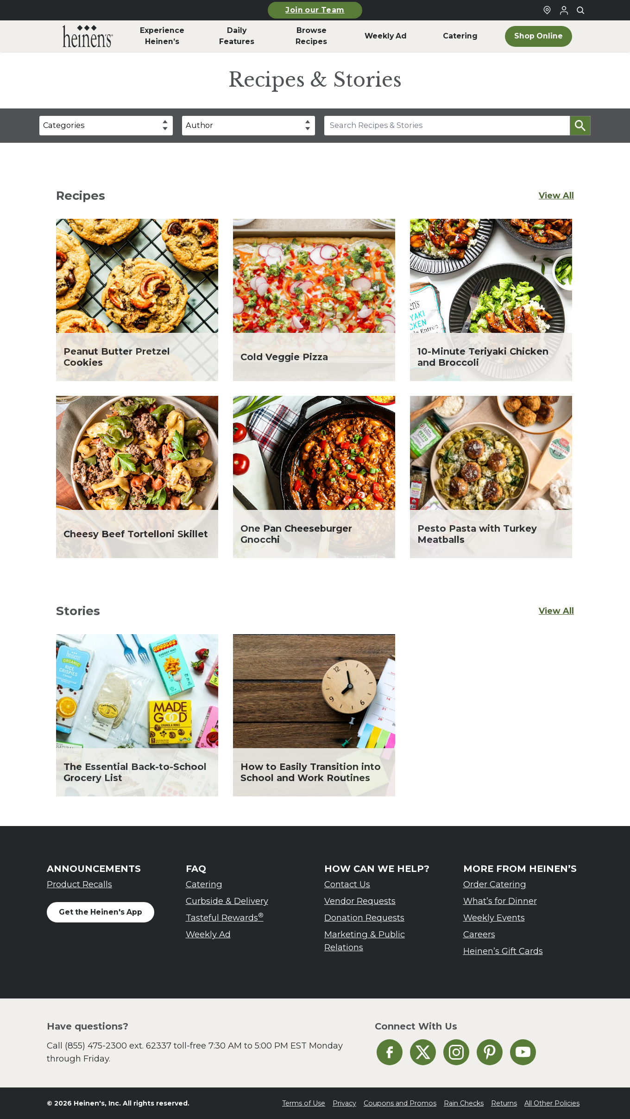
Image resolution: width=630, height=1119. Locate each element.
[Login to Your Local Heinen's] (563, 10)
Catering (204, 884)
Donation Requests (364, 917)
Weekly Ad (208, 934)
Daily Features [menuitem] (236, 36)
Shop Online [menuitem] (538, 36)
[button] (580, 125)
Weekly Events (494, 917)
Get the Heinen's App (100, 912)
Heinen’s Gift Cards (503, 951)
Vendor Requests (360, 901)
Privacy (344, 1103)
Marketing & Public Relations (364, 941)
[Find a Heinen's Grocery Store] (547, 10)
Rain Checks (464, 1103)
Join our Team (314, 10)
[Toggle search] (580, 10)
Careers (479, 934)
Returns (504, 1103)
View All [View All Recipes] (556, 195)
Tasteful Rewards (225, 917)
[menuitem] (87, 36)
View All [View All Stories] (556, 611)
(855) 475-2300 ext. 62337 (118, 1045)
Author (199, 125)
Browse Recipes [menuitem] (311, 36)
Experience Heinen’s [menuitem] (162, 36)
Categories (63, 125)
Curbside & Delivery (227, 901)
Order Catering (494, 884)
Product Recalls (79, 884)
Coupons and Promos (400, 1103)
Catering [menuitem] (460, 36)
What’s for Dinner (500, 901)
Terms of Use (303, 1103)
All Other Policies (552, 1103)
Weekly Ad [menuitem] (386, 36)
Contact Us (347, 884)
